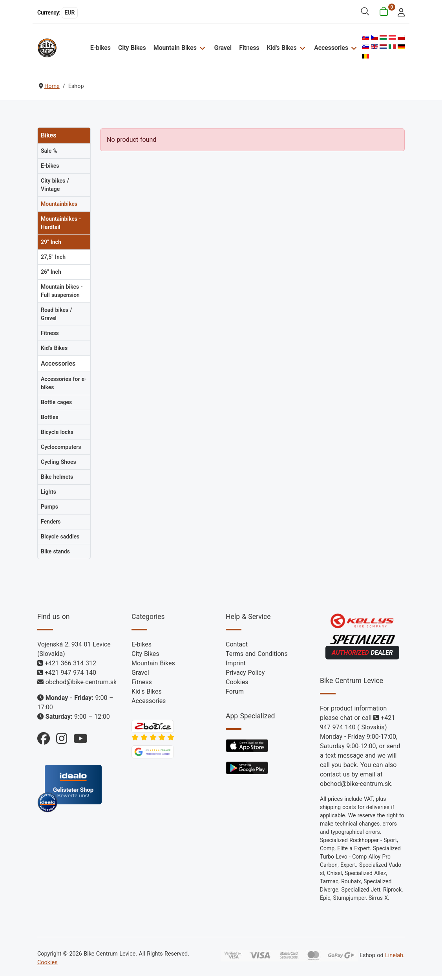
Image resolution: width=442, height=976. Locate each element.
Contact (237, 644)
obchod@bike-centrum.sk (81, 682)
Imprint (236, 663)
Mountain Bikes (175, 47)
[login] (399, 11)
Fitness (249, 47)
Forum (235, 691)
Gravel (223, 47)
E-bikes (100, 47)
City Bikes (132, 47)
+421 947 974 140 (70, 672)
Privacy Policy (245, 672)
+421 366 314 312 (70, 663)
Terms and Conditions (257, 653)
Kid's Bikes (282, 47)
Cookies (237, 682)
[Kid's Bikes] (302, 47)
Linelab (394, 955)
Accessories (331, 47)
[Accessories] (353, 47)
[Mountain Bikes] (201, 47)
